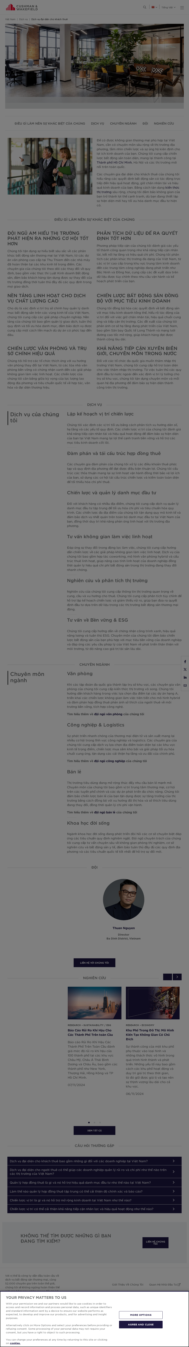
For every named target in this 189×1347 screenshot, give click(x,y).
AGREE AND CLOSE (141, 1324)
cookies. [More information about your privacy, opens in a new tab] (15, 1343)
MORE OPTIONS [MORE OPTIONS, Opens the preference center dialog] (141, 1314)
